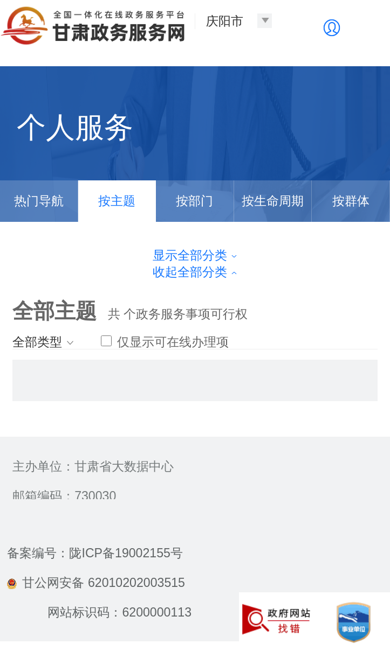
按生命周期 (273, 201)
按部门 (194, 201)
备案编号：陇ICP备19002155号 (94, 553)
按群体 (351, 201)
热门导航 (39, 201)
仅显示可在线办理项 (164, 342)
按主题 (116, 201)
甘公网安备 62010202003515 (95, 583)
